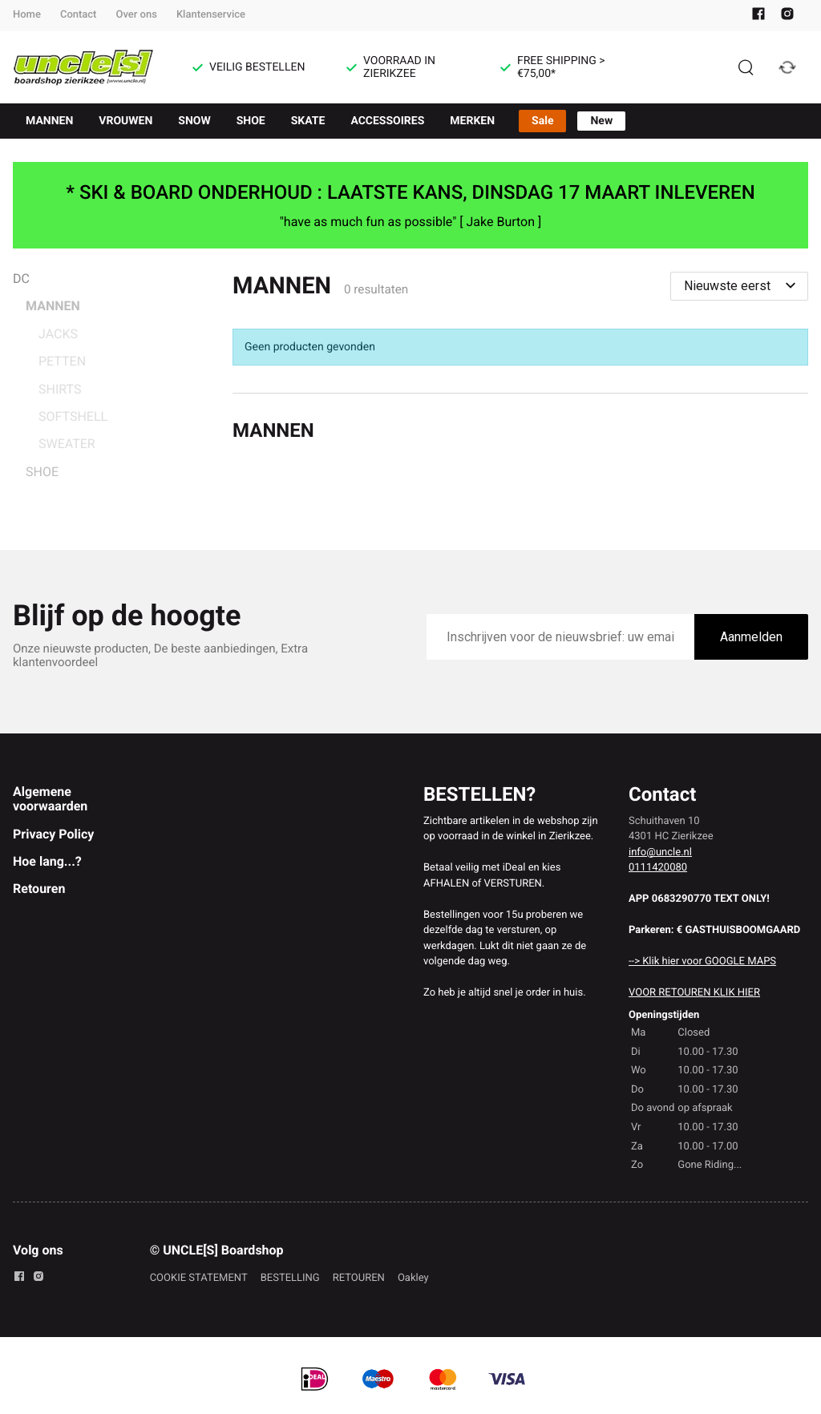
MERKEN (472, 121)
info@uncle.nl (660, 852)
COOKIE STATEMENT (199, 1278)
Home (27, 15)
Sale (542, 121)
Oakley (413, 1278)
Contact (78, 15)
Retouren (39, 888)
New (601, 121)
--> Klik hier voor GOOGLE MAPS (702, 961)
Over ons (135, 15)
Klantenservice (210, 15)
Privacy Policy (53, 834)
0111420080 (658, 868)
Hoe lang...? (47, 861)
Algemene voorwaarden (50, 799)
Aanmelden (751, 636)
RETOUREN (359, 1278)
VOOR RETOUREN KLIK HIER (694, 993)
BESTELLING (290, 1278)
